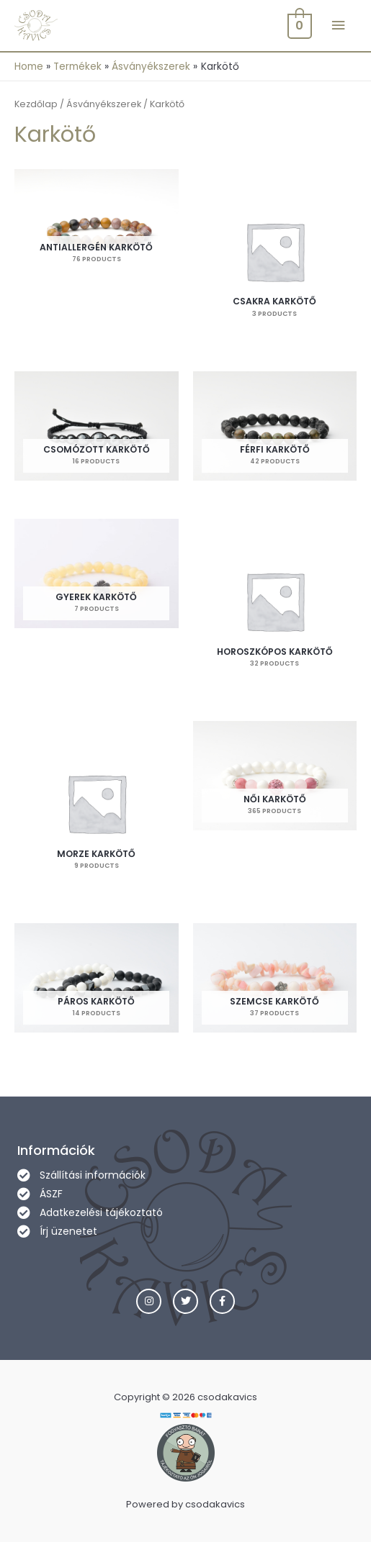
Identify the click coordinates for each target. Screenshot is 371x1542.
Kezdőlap (36, 104)
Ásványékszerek (103, 104)
